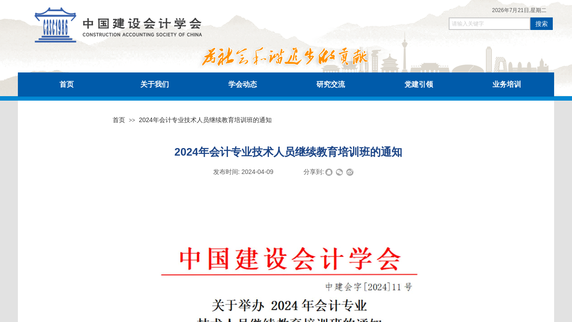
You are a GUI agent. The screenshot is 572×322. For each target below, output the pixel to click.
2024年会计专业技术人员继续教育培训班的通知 (205, 119)
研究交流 (330, 84)
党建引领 (418, 84)
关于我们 (154, 84)
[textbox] (489, 23)
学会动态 (242, 84)
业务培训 (506, 84)
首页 (66, 84)
